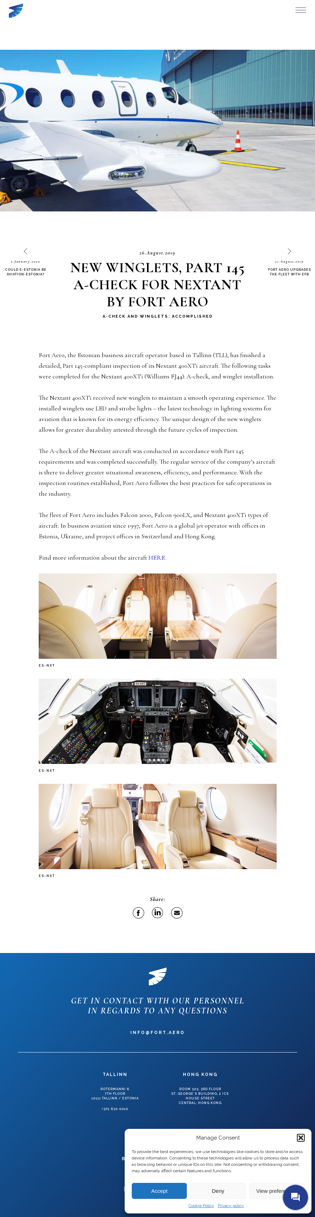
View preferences (277, 1191)
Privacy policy (231, 1205)
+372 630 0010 (115, 1109)
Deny (218, 1191)
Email (177, 913)
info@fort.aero (157, 1032)
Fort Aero (16, 11)
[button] (300, 1137)
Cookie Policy (201, 1205)
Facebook (138, 913)
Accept (159, 1191)
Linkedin (157, 913)
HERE (156, 557)
